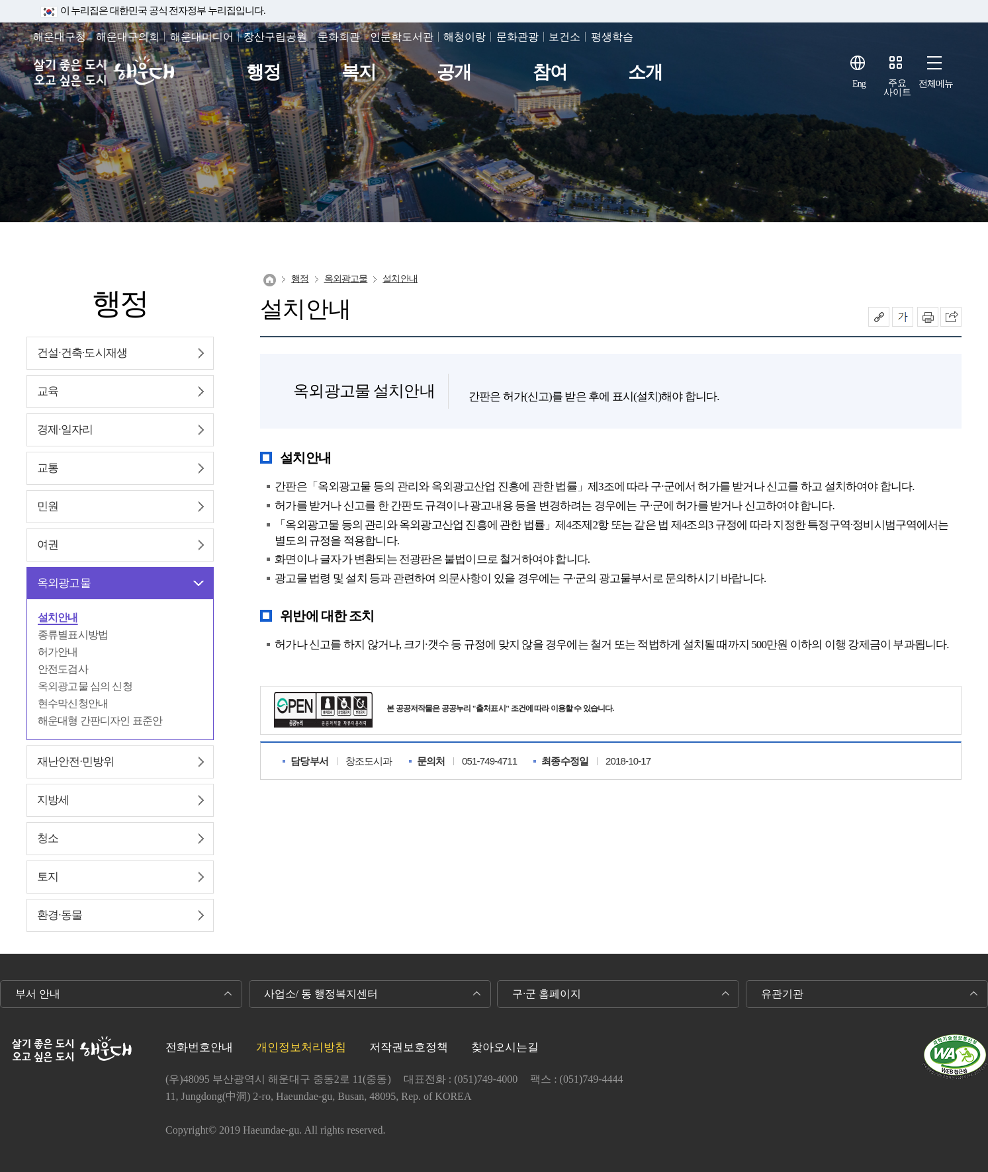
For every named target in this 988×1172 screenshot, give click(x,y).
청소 (47, 838)
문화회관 (339, 36)
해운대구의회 (127, 36)
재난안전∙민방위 (75, 761)
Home (269, 280)
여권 (47, 544)
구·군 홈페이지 (546, 993)
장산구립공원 (275, 36)
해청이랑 (464, 36)
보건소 (564, 36)
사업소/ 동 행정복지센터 (321, 993)
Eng (859, 84)
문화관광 (517, 36)
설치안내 (58, 617)
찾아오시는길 (505, 1047)
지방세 (53, 800)
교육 (47, 391)
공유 (878, 317)
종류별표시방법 (73, 634)
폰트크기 (902, 317)
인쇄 (927, 317)
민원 (47, 506)
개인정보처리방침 (301, 1047)
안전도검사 (63, 669)
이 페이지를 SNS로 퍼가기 (951, 317)
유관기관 (782, 993)
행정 (263, 72)
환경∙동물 (59, 915)
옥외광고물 (64, 583)
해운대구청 (59, 36)
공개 (454, 72)
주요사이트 (897, 87)
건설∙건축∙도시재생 (82, 353)
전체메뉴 (936, 84)
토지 (47, 876)
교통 (47, 468)
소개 (645, 72)
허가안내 (58, 651)
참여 (550, 72)
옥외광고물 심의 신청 (85, 686)
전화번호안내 (199, 1047)
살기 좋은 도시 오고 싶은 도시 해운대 (104, 72)
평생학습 (612, 36)
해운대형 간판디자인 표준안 (100, 720)
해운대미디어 (202, 36)
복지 (358, 72)
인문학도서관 (401, 36)
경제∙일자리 (65, 429)
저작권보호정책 (408, 1047)
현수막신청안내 (73, 703)
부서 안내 (37, 993)
